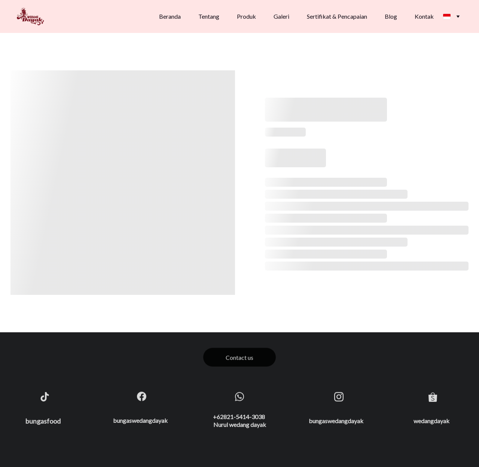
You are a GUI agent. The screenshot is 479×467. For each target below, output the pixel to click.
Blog (391, 16)
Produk (246, 16)
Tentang (208, 16)
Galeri (281, 16)
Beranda (170, 16)
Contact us (239, 358)
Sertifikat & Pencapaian (337, 16)
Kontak (424, 16)
